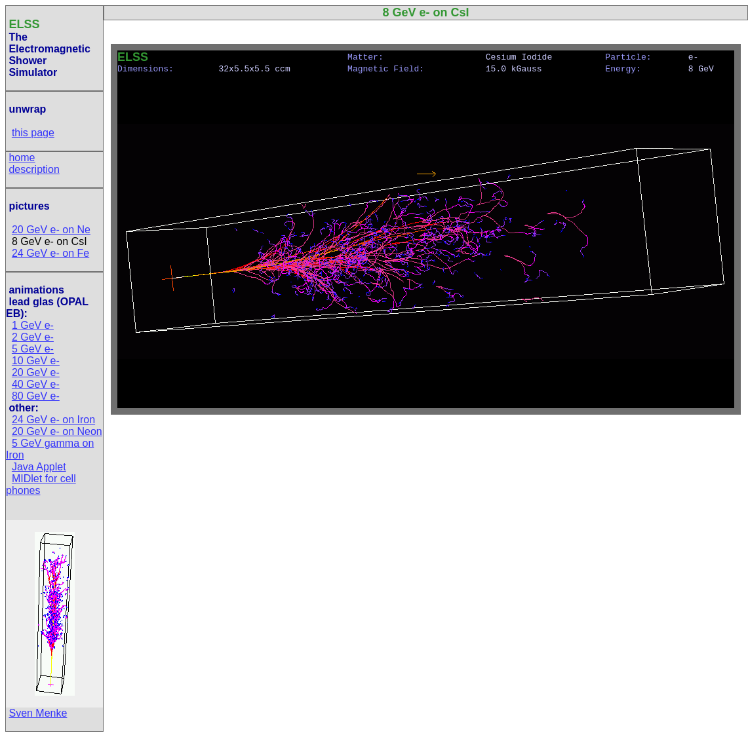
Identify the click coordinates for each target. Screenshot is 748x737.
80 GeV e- (36, 396)
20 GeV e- (36, 372)
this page (33, 132)
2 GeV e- (33, 337)
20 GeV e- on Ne (51, 229)
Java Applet (39, 466)
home (22, 157)
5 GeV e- (33, 348)
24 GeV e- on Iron (53, 419)
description (34, 169)
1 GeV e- (33, 325)
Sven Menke (38, 713)
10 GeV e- (36, 360)
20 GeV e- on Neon (57, 431)
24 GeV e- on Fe (50, 253)
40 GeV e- (36, 384)
